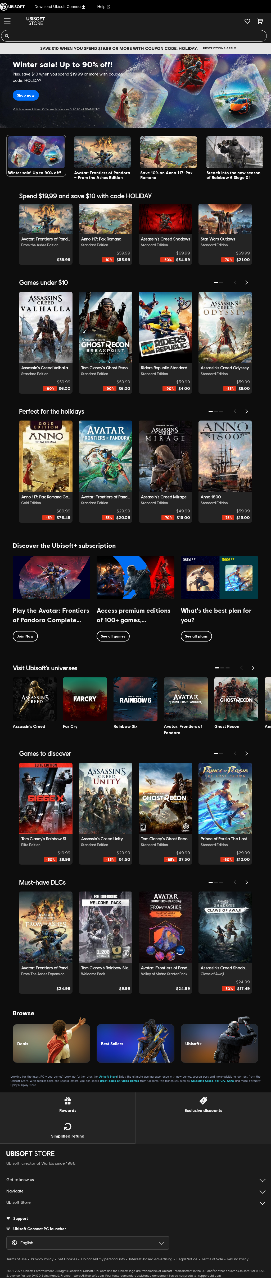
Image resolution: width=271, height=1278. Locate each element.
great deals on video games (119, 1080)
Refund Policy (238, 1259)
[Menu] (7, 21)
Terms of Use (16, 1259)
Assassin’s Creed (202, 1080)
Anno (230, 1080)
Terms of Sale (212, 1259)
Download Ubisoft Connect (59, 6)
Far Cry (220, 1080)
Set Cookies (67, 1259)
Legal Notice (187, 1259)
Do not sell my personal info (103, 1259)
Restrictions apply (219, 48)
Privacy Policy (42, 1259)
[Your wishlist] (247, 21)
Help (104, 6)
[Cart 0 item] (260, 21)
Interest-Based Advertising (150, 1259)
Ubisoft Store (108, 1076)
